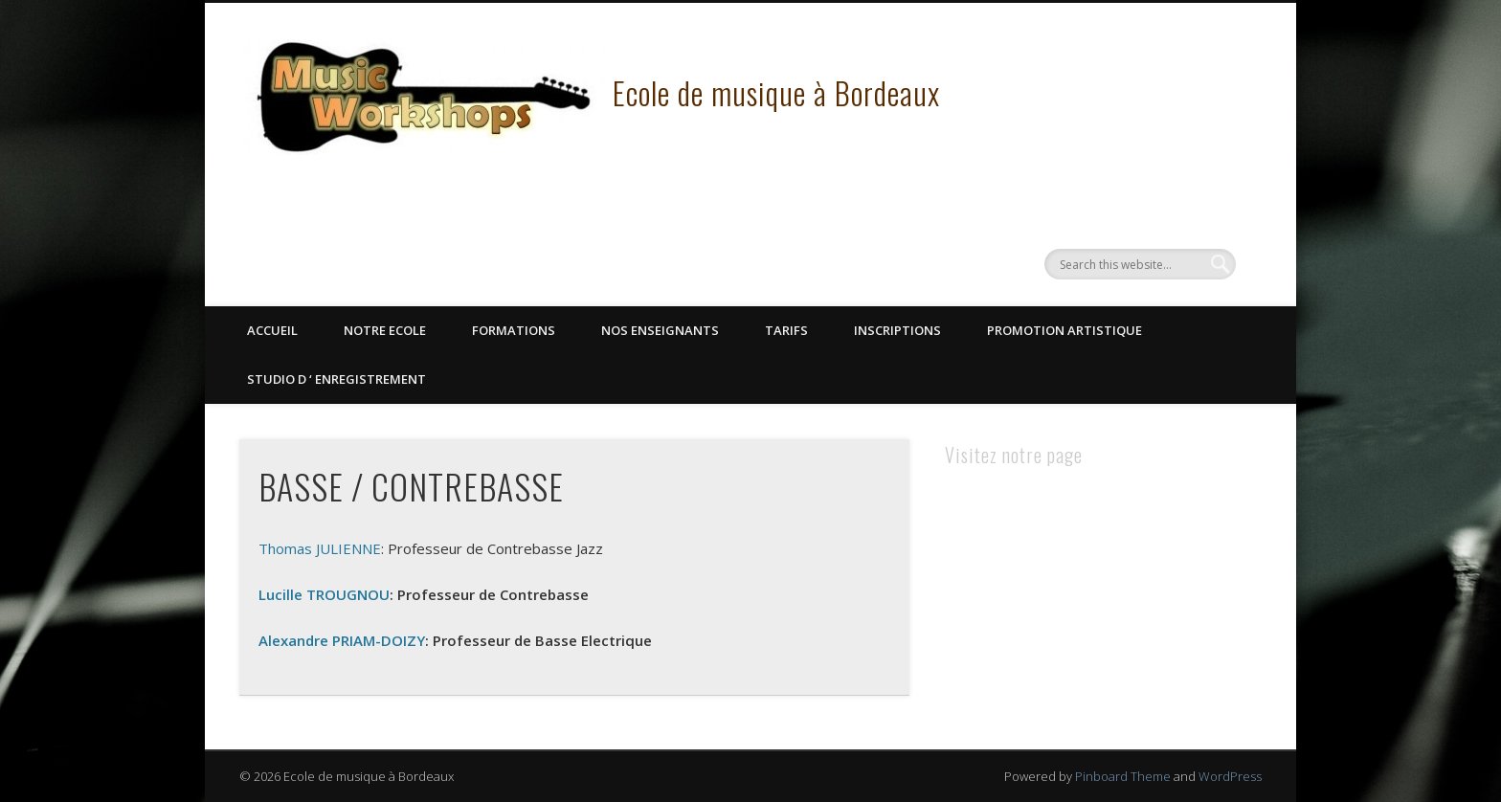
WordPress (1230, 776)
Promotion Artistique (1064, 330)
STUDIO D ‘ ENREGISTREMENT (336, 379)
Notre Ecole (385, 330)
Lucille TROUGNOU (324, 594)
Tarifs (786, 330)
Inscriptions (897, 330)
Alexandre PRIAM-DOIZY (341, 640)
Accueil (272, 330)
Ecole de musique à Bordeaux (776, 92)
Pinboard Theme (1123, 776)
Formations (513, 330)
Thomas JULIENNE (319, 548)
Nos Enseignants (660, 330)
